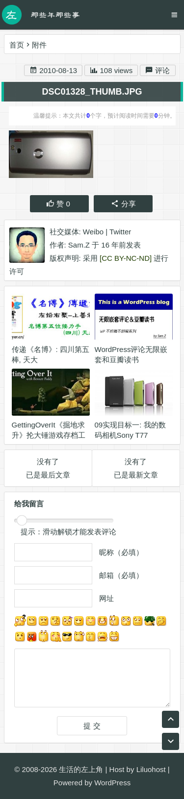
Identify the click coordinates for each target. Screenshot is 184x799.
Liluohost (151, 769)
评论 (157, 71)
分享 (123, 204)
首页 (16, 45)
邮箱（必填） (121, 576)
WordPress (112, 782)
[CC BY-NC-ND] (126, 258)
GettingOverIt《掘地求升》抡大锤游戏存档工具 (48, 435)
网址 (106, 599)
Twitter (120, 232)
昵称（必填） (121, 553)
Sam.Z (79, 245)
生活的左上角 (81, 769)
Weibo (93, 232)
